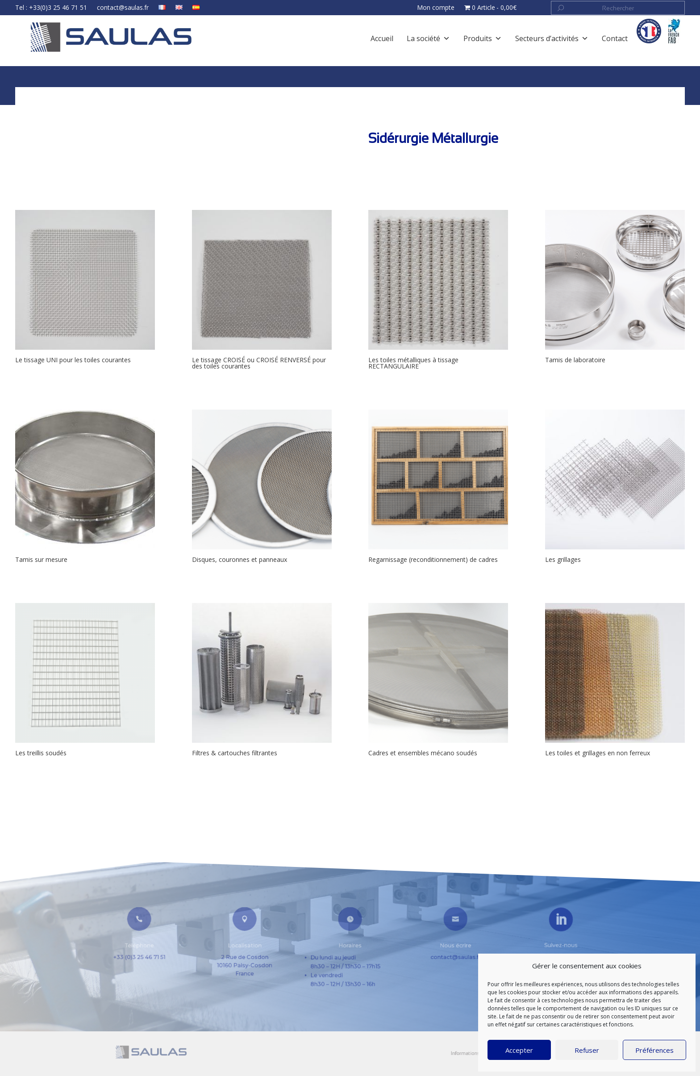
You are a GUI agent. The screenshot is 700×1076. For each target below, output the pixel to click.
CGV (475, 1053)
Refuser (587, 1050)
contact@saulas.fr (144, 8)
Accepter (519, 1050)
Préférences (654, 1050)
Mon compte (428, 8)
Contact (462, 1053)
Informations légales (437, 1053)
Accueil (57, 92)
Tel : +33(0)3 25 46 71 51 (79, 8)
